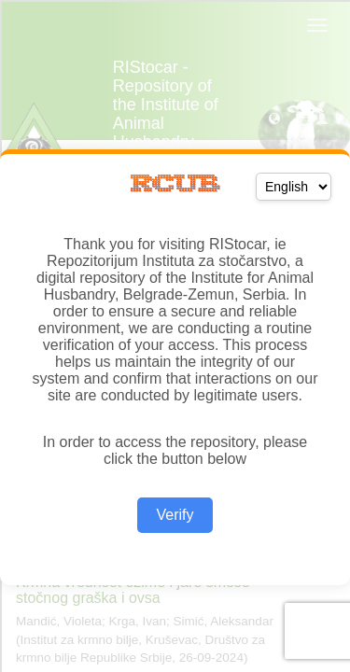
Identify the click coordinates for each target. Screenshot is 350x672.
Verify (174, 515)
